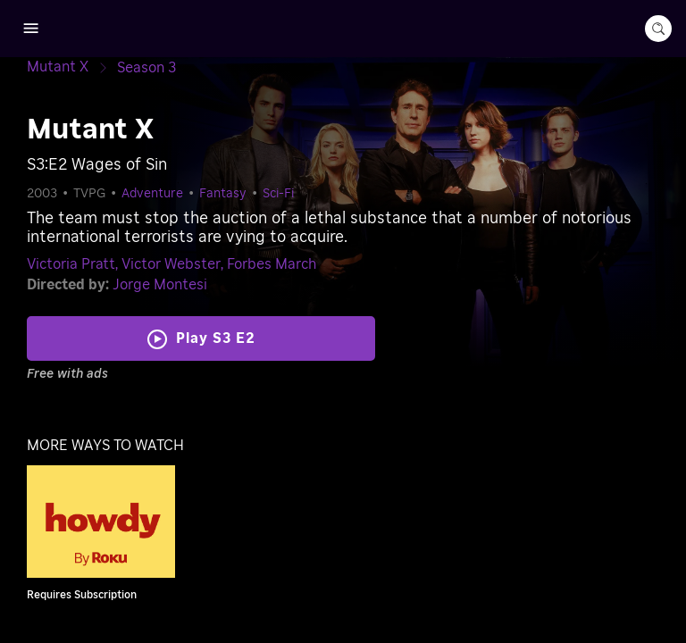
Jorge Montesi (160, 285)
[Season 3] (146, 68)
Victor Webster (171, 264)
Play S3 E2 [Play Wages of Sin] (215, 338)
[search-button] (658, 28)
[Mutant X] (72, 67)
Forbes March (271, 264)
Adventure (152, 194)
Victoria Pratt (71, 264)
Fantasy (223, 194)
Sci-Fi (278, 194)
